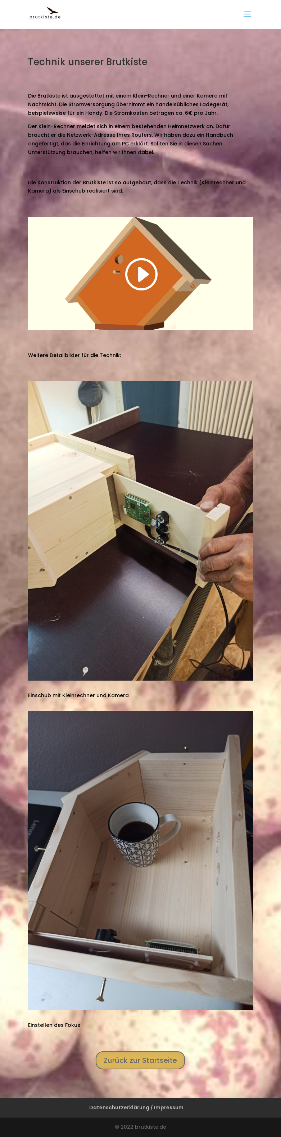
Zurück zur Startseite (140, 1060)
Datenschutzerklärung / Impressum (136, 1107)
